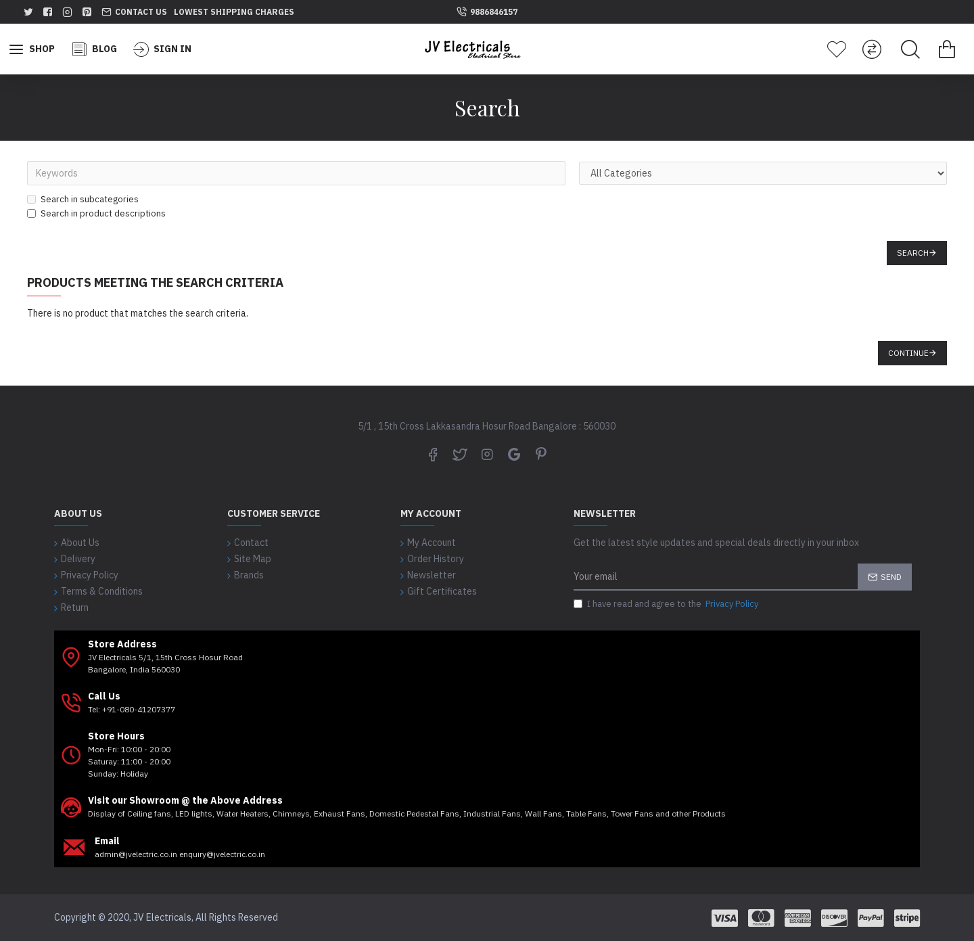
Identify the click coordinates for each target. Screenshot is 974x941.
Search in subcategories (83, 199)
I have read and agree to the (667, 604)
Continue (908, 353)
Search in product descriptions (96, 213)
